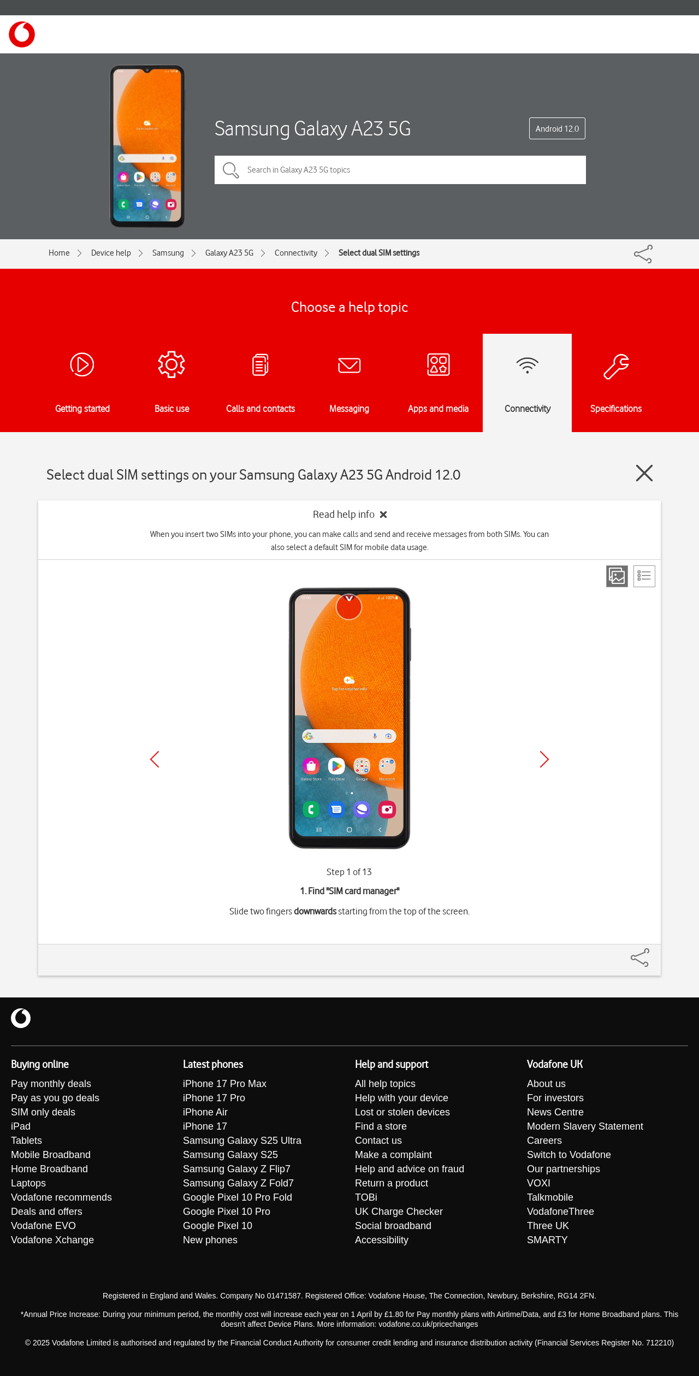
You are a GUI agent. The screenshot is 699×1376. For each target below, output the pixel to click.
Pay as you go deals (55, 1097)
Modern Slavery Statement (585, 1126)
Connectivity (296, 253)
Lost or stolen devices (402, 1112)
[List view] (644, 576)
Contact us (378, 1140)
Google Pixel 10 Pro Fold (237, 1197)
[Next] (544, 759)
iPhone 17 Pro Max (224, 1083)
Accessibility (381, 1240)
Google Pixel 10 (217, 1225)
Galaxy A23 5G (229, 253)
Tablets (26, 1140)
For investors (555, 1097)
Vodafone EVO (43, 1225)
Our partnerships (563, 1169)
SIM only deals (43, 1112)
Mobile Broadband (51, 1154)
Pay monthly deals (51, 1083)
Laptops (28, 1183)
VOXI (538, 1183)
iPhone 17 (205, 1126)
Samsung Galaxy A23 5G (313, 128)
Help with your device (401, 1097)
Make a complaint (393, 1154)
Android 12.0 (557, 129)
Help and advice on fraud (409, 1169)
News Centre (555, 1112)
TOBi (366, 1197)
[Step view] (617, 576)
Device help (111, 253)
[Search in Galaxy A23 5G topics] (400, 170)
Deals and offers (46, 1211)
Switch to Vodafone (569, 1154)
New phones (210, 1240)
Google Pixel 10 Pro (226, 1211)
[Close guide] (644, 473)
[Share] (653, 952)
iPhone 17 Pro (214, 1097)
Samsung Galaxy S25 (230, 1154)
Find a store (381, 1126)
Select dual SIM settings (379, 253)
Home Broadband (49, 1169)
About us (546, 1083)
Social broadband (393, 1225)
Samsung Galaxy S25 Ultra (242, 1140)
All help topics (385, 1083)
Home (59, 253)
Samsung (168, 253)
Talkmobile (550, 1197)
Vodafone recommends (61, 1197)
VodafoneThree (560, 1211)
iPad (21, 1126)
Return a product (391, 1183)
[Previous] (154, 759)
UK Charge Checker (399, 1211)
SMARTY (547, 1240)
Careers (544, 1140)
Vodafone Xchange (52, 1240)
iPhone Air (205, 1112)
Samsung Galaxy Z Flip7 (237, 1169)
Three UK (548, 1225)
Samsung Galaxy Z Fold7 (238, 1183)
